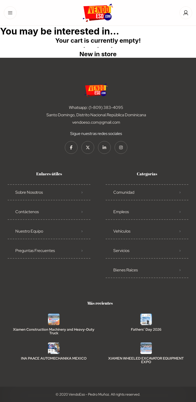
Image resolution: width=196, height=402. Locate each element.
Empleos (121, 211)
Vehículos (121, 231)
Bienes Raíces (125, 270)
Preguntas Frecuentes (35, 250)
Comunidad (123, 192)
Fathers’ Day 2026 (146, 329)
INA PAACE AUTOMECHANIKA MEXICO (54, 358)
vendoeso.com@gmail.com (96, 122)
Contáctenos (27, 211)
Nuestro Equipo (29, 231)
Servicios (121, 250)
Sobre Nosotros (29, 192)
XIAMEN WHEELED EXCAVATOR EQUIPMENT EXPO (146, 360)
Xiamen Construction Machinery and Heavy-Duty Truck (53, 331)
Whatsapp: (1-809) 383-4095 (96, 107)
